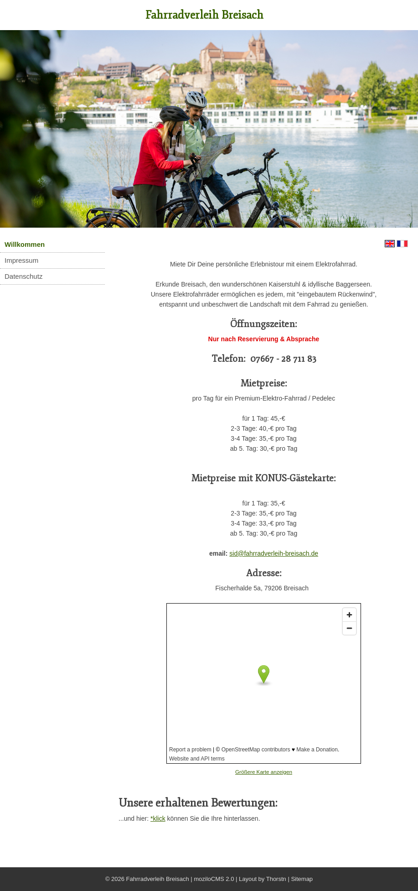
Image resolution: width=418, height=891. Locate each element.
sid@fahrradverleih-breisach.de (273, 553)
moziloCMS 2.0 (214, 878)
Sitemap (302, 878)
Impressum (21, 260)
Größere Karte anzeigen (263, 772)
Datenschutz (23, 276)
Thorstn (276, 878)
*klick (157, 818)
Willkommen (25, 244)
